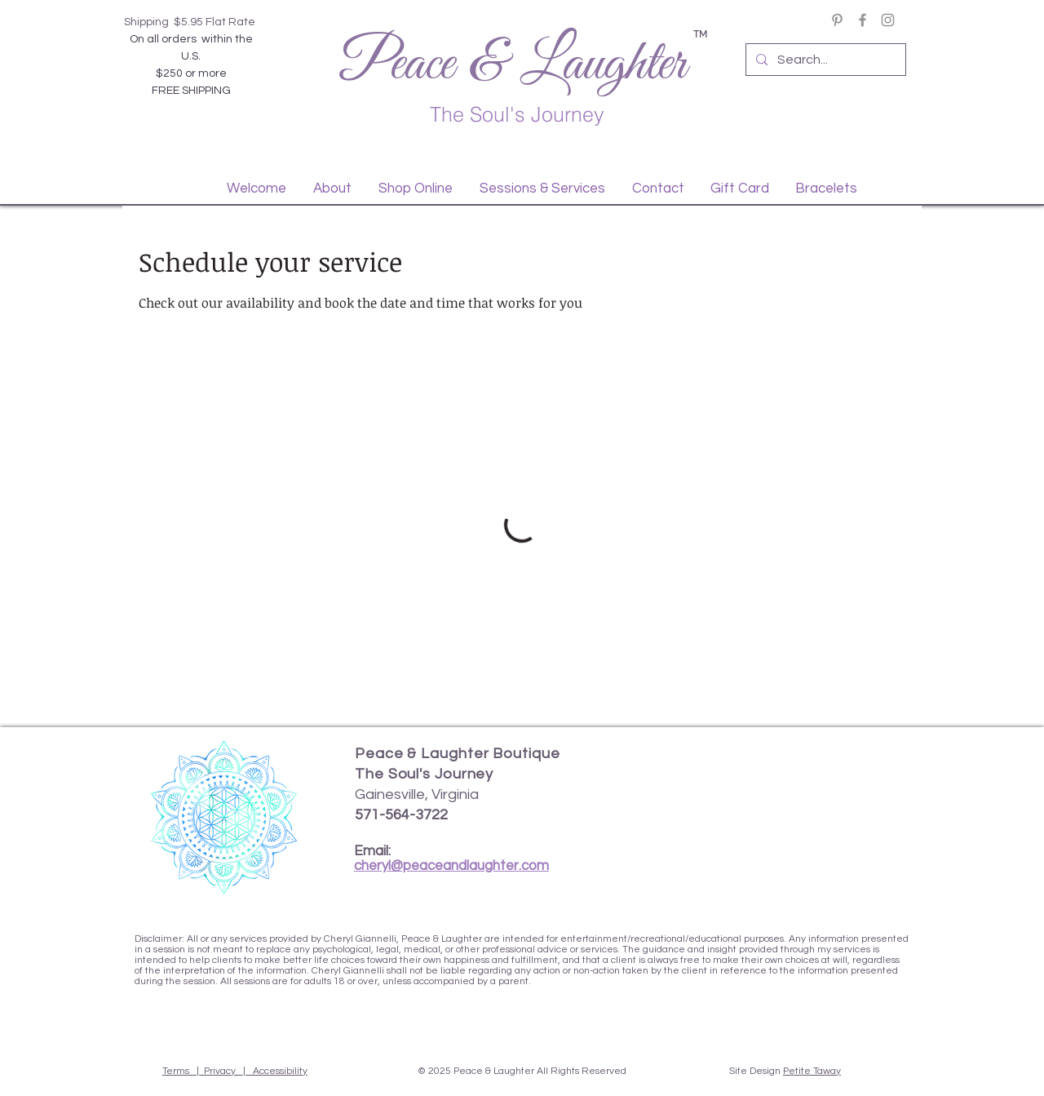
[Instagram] (887, 20)
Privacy (220, 1071)
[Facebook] (862, 20)
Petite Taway (812, 1071)
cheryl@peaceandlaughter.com (451, 866)
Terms (175, 1071)
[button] (332, 188)
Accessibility (280, 1071)
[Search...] (824, 59)
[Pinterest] (837, 20)
